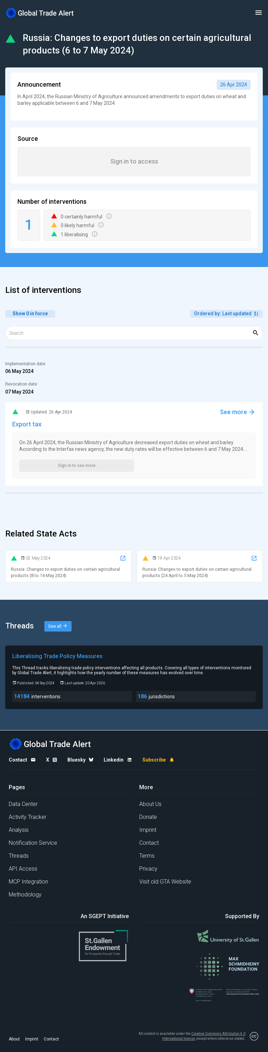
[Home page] (40, 12)
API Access (23, 868)
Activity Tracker (27, 817)
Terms (147, 855)
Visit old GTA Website (165, 881)
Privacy (148, 868)
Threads (19, 855)
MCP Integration (28, 881)
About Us (150, 804)
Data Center (23, 804)
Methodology (25, 894)
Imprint (147, 830)
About (14, 1039)
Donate (148, 817)
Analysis (19, 830)
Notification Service (33, 843)
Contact (149, 843)
